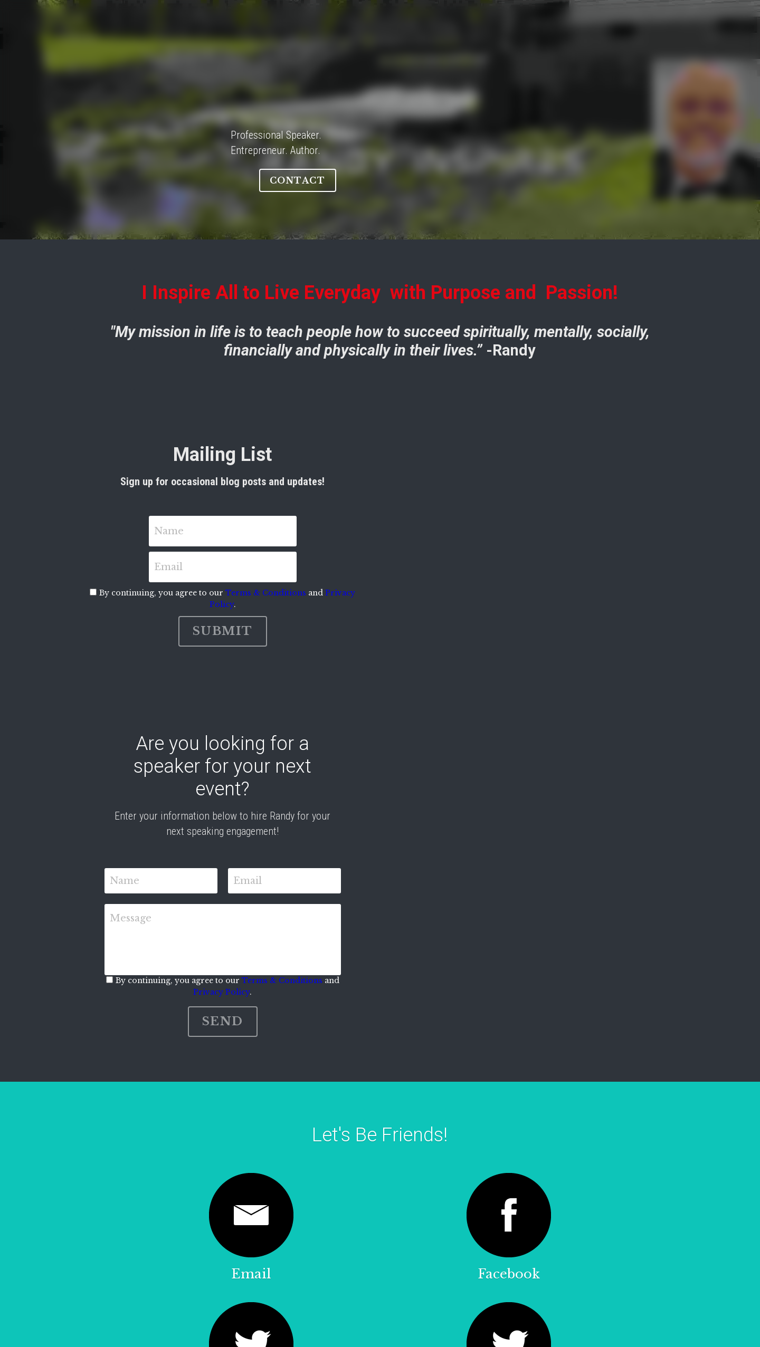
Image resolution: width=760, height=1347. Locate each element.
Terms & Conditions (409, 541)
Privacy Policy (497, 541)
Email (402, 516)
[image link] (152, 1084)
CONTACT (532, 165)
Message (186, 798)
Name (249, 516)
